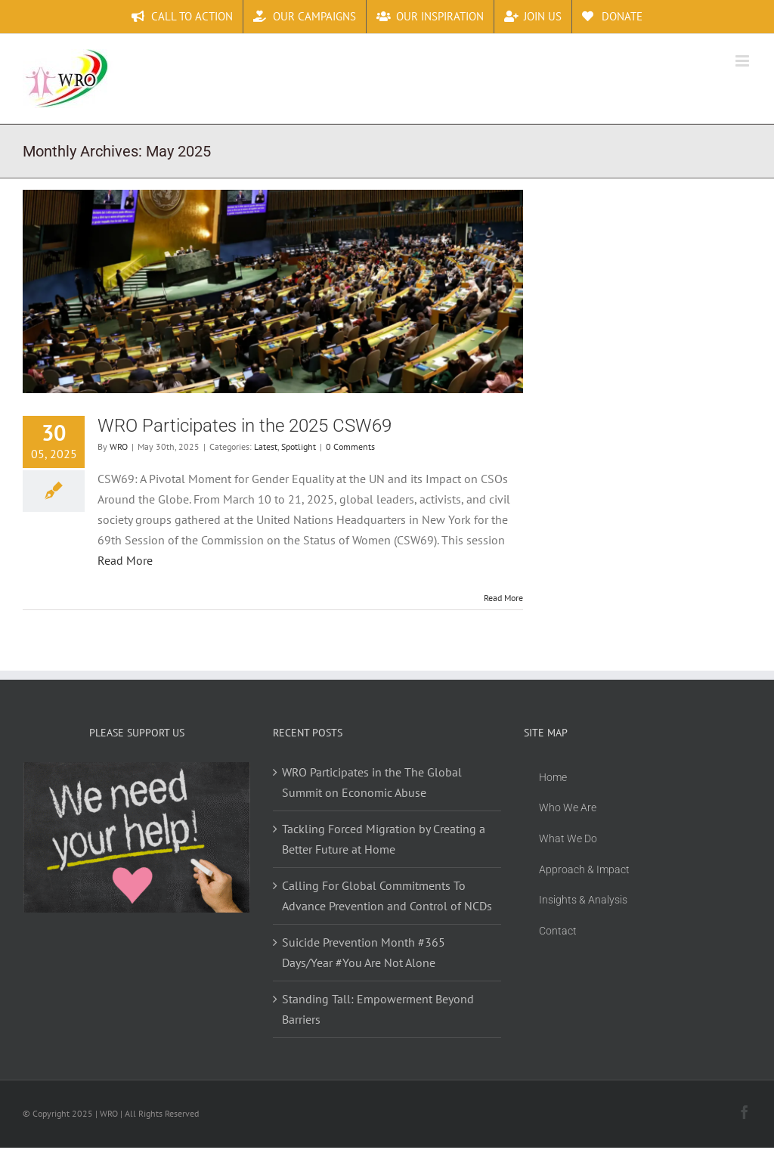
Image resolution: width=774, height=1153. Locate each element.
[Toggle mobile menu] (743, 61)
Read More (125, 560)
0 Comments (350, 446)
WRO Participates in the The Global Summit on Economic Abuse (372, 782)
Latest (265, 446)
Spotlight (298, 446)
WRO (119, 446)
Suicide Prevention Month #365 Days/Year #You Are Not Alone (363, 952)
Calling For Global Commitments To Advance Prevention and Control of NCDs (387, 895)
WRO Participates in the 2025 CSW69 (245, 425)
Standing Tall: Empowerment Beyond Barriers (378, 1009)
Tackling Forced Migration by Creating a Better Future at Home (383, 839)
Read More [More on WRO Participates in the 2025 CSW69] (503, 597)
